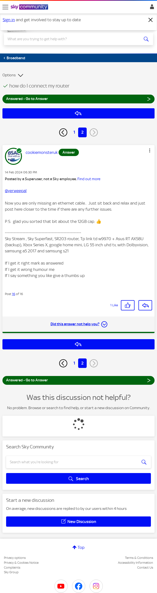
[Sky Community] (30, 7)
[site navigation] (5, 7)
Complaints (12, 567)
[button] (149, 150)
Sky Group (11, 572)
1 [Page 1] (74, 132)
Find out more (88, 179)
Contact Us (145, 567)
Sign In (151, 8)
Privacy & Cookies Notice (21, 562)
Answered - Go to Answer (78, 99)
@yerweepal (16, 190)
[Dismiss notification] (151, 20)
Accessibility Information (135, 562)
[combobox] (71, 39)
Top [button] (81, 547)
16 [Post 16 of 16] (13, 294)
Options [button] (9, 75)
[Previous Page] (63, 132)
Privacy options (15, 558)
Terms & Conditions (139, 558)
